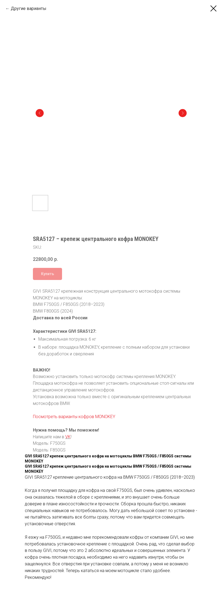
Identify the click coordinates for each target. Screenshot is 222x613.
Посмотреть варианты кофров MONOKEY (74, 416)
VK (68, 436)
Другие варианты (28, 8)
